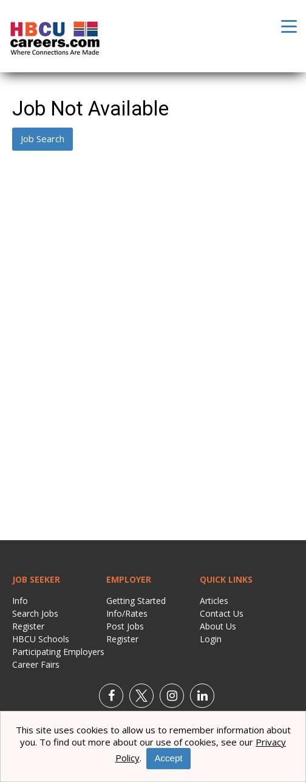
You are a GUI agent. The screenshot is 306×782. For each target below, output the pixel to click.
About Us (218, 626)
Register (28, 626)
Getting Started (136, 600)
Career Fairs (35, 664)
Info (20, 600)
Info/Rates (127, 613)
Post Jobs (125, 626)
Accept (169, 758)
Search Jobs (35, 613)
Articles (214, 600)
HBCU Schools (40, 639)
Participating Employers (58, 651)
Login (211, 639)
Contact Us (221, 613)
